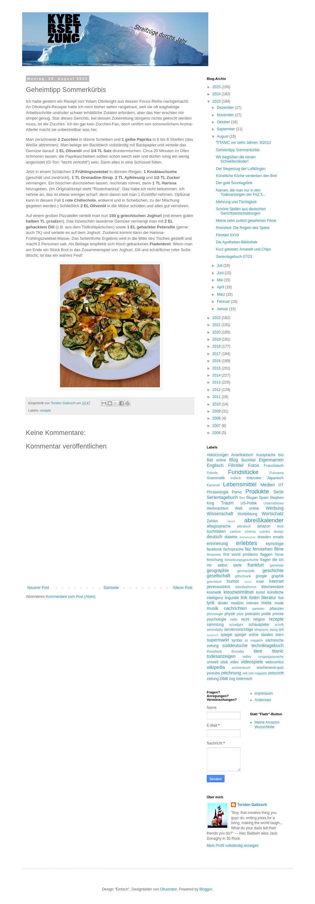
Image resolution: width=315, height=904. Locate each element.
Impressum (264, 693)
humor (233, 581)
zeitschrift (276, 673)
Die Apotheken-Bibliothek (236, 242)
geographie (218, 570)
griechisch (214, 581)
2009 (217, 411)
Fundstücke (243, 472)
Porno (237, 492)
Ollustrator (168, 889)
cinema (250, 531)
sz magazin (254, 640)
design (279, 531)
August (223, 136)
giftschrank (243, 576)
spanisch (212, 635)
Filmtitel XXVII (227, 235)
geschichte (273, 570)
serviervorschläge (238, 629)
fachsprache (233, 549)
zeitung (213, 679)
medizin (237, 603)
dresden (264, 537)
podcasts (252, 614)
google (261, 576)
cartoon (235, 531)
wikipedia (216, 667)
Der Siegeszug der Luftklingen (240, 169)
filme (279, 549)
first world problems (240, 554)
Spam (264, 497)
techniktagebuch (267, 645)
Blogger (205, 889)
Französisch (274, 466)
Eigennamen (271, 459)
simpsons (261, 629)
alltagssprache (218, 526)
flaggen (266, 554)
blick (280, 526)
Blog (233, 459)
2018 (217, 346)
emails (278, 537)
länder (223, 603)
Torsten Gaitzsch (252, 805)
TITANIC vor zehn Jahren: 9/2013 (243, 142)
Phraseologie (217, 492)
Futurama (276, 473)
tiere (257, 651)
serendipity (215, 629)
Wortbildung (247, 514)
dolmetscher (247, 537)
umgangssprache (271, 656)
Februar (224, 301)
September (226, 129)
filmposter (214, 554)
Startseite (111, 588)
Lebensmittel (240, 484)
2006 (217, 433)
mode (279, 603)
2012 (217, 390)
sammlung (215, 624)
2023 (217, 101)
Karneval (213, 485)
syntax (237, 640)
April (221, 287)
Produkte (257, 491)
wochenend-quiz (270, 667)
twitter (247, 656)
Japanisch (275, 478)
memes (252, 603)
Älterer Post (182, 588)
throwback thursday (225, 651)
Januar (223, 309)
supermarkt (218, 640)
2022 (217, 318)
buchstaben (216, 531)
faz (248, 549)
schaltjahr (236, 624)
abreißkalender (264, 520)
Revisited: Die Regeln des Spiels (242, 228)
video (234, 662)
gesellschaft (218, 575)
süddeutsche (235, 645)
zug (232, 679)
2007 (217, 426)
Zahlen (212, 521)
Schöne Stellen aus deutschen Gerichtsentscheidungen (241, 211)
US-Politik (249, 503)
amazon (263, 526)
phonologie (215, 614)
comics (265, 531)
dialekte (231, 537)
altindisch (244, 526)
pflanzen (277, 608)
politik (266, 614)
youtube (213, 673)
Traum (227, 502)
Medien (268, 484)
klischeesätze (272, 587)
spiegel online (247, 635)
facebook (214, 549)
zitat (224, 678)
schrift (279, 624)
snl (281, 629)
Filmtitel (236, 465)
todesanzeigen (221, 656)
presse (278, 614)
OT (281, 485)
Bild (281, 455)
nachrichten (235, 608)
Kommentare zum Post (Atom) (70, 596)
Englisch (215, 465)
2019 (217, 339)
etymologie (275, 544)
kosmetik (214, 592)
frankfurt (256, 565)
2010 (217, 404)
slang (274, 629)
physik (230, 614)
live (281, 598)
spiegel (226, 635)
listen (254, 597)
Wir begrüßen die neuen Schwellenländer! (236, 159)
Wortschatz (272, 513)
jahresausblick (218, 587)
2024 (217, 94)
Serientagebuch (222, 497)
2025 (217, 87)
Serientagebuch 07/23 (234, 257)
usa (224, 661)
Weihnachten (217, 508)
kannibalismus (245, 587)
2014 (217, 375)
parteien (258, 608)
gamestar (277, 565)
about (231, 521)
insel (260, 581)
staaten (267, 635)
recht (245, 619)
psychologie (216, 619)
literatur (268, 597)
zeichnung (231, 672)
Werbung (275, 508)
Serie (278, 491)
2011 (217, 397)
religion (259, 619)
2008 (217, 418)
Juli (220, 265)
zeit (245, 673)
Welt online (247, 508)
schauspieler (259, 624)
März (221, 294)
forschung (215, 560)
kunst (260, 592)
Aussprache (265, 455)
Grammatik (216, 478)
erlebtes (246, 543)
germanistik (245, 571)
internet (276, 581)
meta (266, 602)
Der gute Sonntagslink (234, 183)
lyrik (211, 602)
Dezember (226, 107)
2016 (217, 361)
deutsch (214, 536)
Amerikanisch (242, 455)
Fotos (253, 465)
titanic (278, 651)
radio (233, 619)
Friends (212, 473)
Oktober (224, 122)
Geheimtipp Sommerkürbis (238, 150)
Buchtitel (248, 460)
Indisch (235, 478)
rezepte (45, 410)
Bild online (216, 460)
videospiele (252, 661)
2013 (217, 382)
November (226, 115)
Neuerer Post (38, 588)
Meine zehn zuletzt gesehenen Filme (246, 221)
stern (279, 635)
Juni (221, 273)
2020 (217, 332)
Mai (220, 280)
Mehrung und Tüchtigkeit (236, 202)
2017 (217, 354)
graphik (278, 576)
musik (212, 608)
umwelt (212, 662)
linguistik (232, 598)
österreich (244, 679)
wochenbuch (241, 667)
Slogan (251, 497)
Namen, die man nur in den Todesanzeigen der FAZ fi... (240, 192)
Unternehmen (274, 503)
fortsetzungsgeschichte (241, 560)
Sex (242, 497)
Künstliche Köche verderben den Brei (246, 176)
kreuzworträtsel (239, 592)
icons (248, 581)
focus (279, 554)
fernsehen (263, 549)
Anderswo (263, 700)
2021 (217, 325)
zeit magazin (258, 673)
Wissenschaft (220, 513)
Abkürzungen (218, 455)
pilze (240, 614)
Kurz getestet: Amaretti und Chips (243, 249)
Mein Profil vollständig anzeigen (233, 845)
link (244, 597)
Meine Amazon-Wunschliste (267, 724)
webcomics (274, 662)
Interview (253, 478)
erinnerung (217, 543)
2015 (217, 368)
